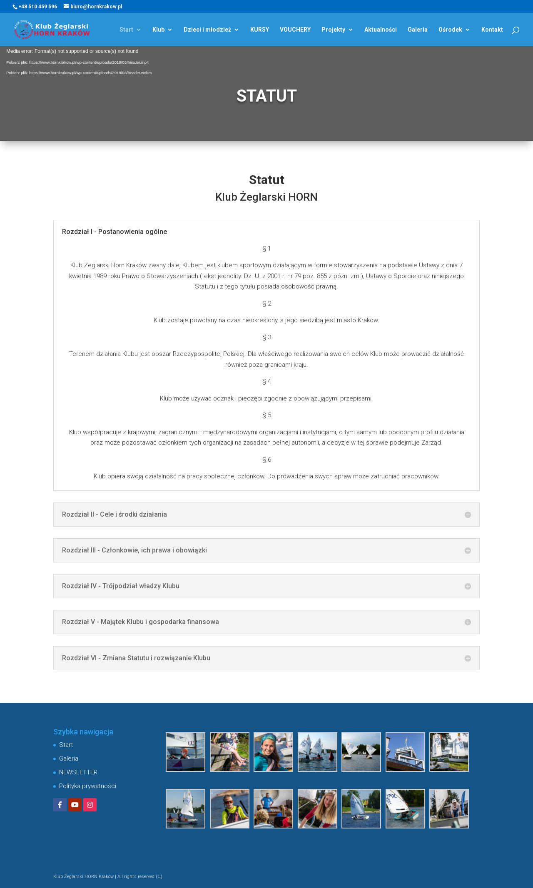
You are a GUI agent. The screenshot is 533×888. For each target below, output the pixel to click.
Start (126, 30)
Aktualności (380, 30)
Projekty (333, 30)
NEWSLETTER (78, 772)
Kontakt (492, 30)
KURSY (259, 30)
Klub (158, 30)
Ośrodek (450, 30)
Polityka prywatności (87, 786)
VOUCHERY (295, 30)
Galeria (418, 30)
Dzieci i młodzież (207, 30)
